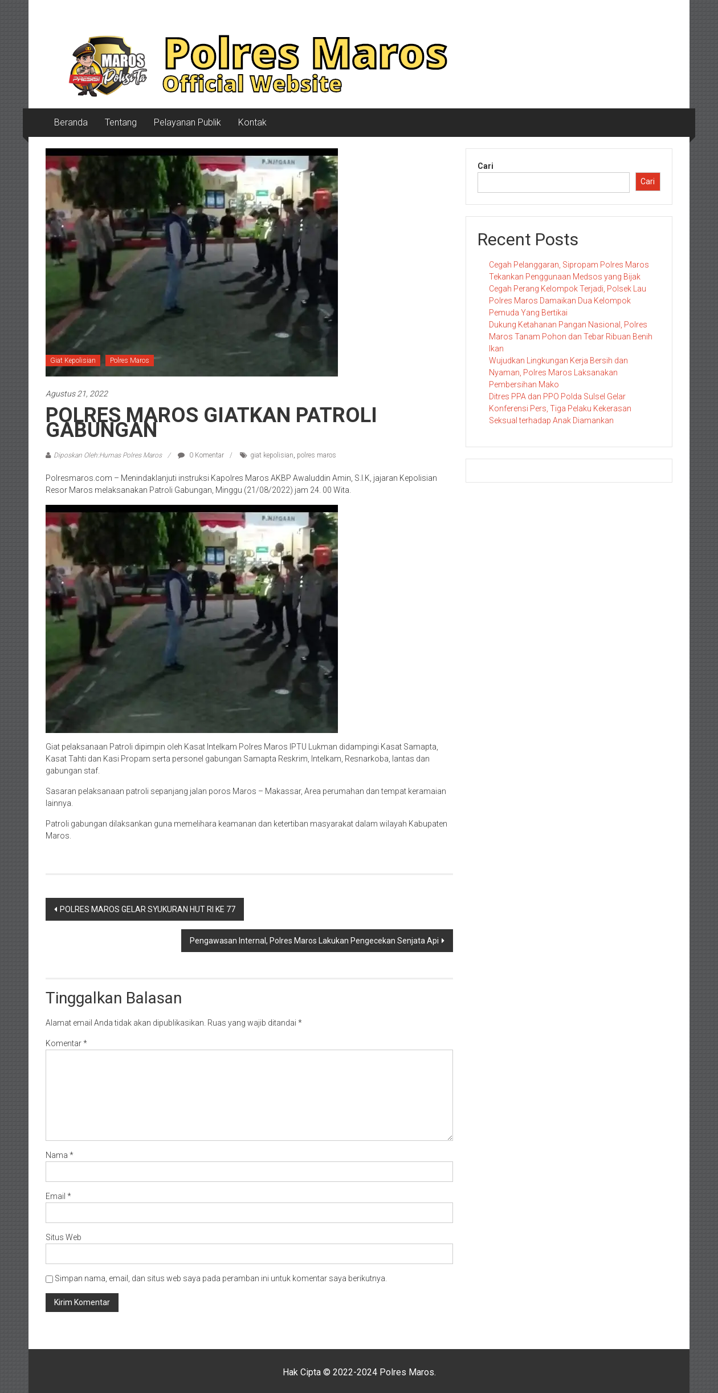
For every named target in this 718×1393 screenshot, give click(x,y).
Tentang (121, 122)
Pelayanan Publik (187, 122)
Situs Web (63, 1237)
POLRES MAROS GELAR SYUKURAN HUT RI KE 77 (147, 909)
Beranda (71, 122)
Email (58, 1196)
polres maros (316, 455)
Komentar (66, 1043)
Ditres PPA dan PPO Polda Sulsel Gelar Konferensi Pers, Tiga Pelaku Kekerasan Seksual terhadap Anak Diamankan (560, 408)
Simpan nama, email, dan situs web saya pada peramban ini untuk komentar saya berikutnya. (221, 1278)
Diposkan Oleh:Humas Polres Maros (108, 455)
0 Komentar (201, 455)
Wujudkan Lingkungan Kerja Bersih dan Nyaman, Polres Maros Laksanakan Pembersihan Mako (558, 372)
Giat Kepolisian (73, 361)
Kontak (252, 122)
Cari (485, 166)
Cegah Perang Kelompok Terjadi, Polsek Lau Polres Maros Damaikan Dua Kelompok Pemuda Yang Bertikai (567, 300)
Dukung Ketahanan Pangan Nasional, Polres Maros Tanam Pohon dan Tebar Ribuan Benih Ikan (570, 336)
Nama (60, 1155)
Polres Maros (129, 361)
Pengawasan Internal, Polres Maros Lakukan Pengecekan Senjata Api (314, 940)
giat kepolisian (271, 455)
